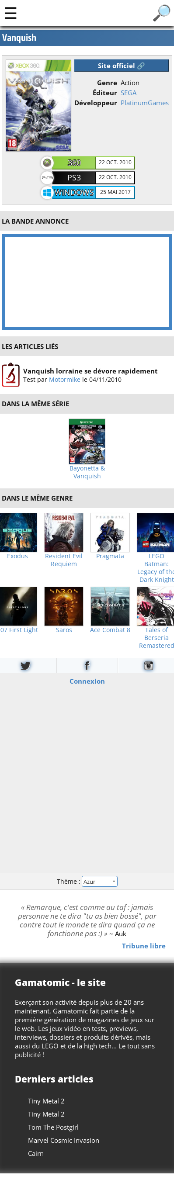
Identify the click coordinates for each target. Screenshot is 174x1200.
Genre (107, 82)
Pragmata (110, 556)
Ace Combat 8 (110, 630)
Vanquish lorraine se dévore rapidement (90, 371)
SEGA (128, 92)
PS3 (74, 177)
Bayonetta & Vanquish (87, 472)
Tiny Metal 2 (46, 1100)
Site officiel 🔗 (121, 65)
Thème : (87, 881)
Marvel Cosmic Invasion (63, 1140)
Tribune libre (144, 945)
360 (74, 162)
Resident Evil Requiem (64, 560)
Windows (74, 192)
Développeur (95, 102)
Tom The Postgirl (53, 1127)
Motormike (64, 379)
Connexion (87, 681)
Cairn (36, 1153)
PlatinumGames (145, 102)
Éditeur (105, 92)
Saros (64, 630)
